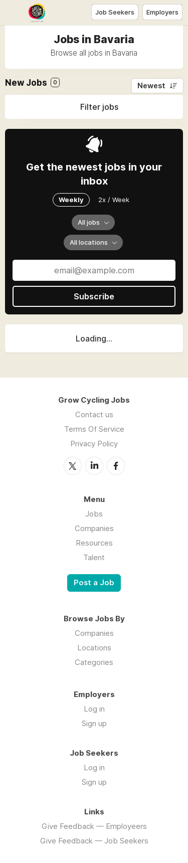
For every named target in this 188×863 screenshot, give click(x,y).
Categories (94, 662)
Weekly (71, 200)
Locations (94, 647)
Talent (94, 557)
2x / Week (113, 200)
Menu (13, 12)
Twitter (72, 465)
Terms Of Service (94, 429)
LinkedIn (94, 465)
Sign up (94, 723)
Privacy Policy (94, 443)
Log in (94, 709)
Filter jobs (99, 107)
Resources (94, 543)
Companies (94, 528)
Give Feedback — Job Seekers (94, 840)
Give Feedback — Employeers (94, 826)
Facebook (115, 465)
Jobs (94, 514)
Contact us (94, 414)
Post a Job (94, 582)
